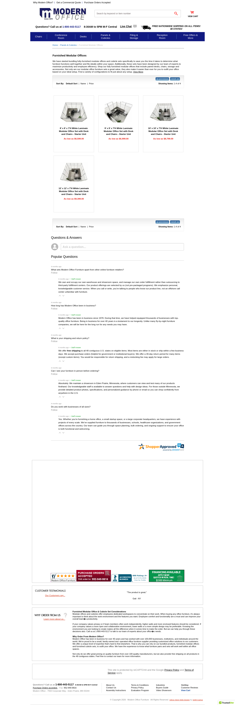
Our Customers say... (55, 595)
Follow (54, 273)
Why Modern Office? (43, 2)
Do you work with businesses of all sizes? (71, 406)
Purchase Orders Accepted (97, 2)
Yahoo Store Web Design (179, 700)
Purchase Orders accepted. (45, 688)
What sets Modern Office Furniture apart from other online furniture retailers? (87, 269)
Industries (160, 685)
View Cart (185, 690)
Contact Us (111, 687)
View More (138, 72)
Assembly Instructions (116, 690)
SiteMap (185, 685)
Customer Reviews (189, 687)
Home (55, 45)
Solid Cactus (198, 700)
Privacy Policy (171, 670)
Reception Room (162, 36)
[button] (59, 296)
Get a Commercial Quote (69, 2)
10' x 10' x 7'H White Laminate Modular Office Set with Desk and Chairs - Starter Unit (163, 131)
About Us (110, 685)
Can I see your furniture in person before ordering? (75, 371)
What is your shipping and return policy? (70, 338)
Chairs (38, 36)
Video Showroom (163, 690)
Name (83, 83)
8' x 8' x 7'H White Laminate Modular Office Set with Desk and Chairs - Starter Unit (73, 131)
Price (91, 83)
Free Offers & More (190, 36)
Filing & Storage (134, 36)
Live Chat (126, 26)
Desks (83, 36)
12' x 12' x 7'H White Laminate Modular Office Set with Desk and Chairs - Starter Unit (74, 191)
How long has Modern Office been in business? (73, 305)
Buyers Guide (162, 687)
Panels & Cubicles (105, 36)
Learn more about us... (54, 619)
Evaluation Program (140, 690)
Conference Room (61, 36)
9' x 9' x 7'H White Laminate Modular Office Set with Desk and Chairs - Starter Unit (118, 131)
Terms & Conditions (140, 685)
